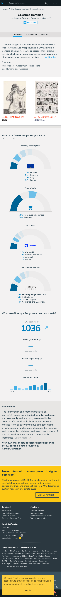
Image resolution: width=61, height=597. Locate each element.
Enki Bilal (18, 558)
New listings (6, 510)
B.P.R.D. (5, 561)
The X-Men (28, 558)
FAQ (3, 533)
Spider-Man (26, 551)
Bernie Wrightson (16, 561)
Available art (31, 35)
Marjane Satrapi (44, 556)
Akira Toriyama (34, 563)
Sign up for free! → (47, 494)
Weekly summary (8, 515)
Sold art (44, 35)
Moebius (5, 551)
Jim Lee (54, 551)
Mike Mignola (15, 551)
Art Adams (6, 556)
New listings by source (10, 513)
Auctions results (36, 513)
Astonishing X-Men (19, 556)
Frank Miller (19, 553)
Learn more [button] (37, 584)
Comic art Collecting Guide (12, 518)
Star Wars (45, 563)
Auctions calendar (37, 510)
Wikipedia (50, 57)
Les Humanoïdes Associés (15, 68)
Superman (43, 561)
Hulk (36, 558)
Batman (36, 551)
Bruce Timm (44, 558)
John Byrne (45, 551)
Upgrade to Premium (11, 538)
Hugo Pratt (34, 65)
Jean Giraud (41, 553)
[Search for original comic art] (28, 3)
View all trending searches (16, 566)
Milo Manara (8, 65)
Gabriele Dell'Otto (20, 563)
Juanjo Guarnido (31, 561)
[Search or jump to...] (46, 3)
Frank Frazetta (7, 553)
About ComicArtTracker (10, 530)
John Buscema (7, 558)
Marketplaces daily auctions (41, 515)
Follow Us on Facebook (11, 535)
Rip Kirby (53, 558)
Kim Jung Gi (6, 563)
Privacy (23, 533)
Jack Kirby (51, 553)
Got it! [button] (28, 590)
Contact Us (6, 528)
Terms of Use (13, 533)
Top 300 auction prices (38, 518)
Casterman (21, 65)
